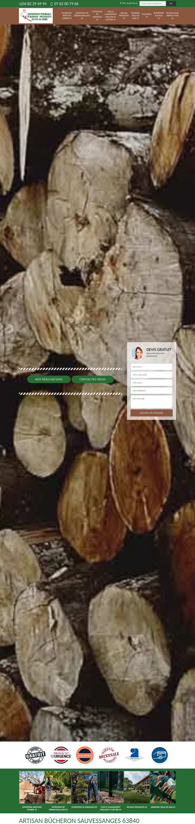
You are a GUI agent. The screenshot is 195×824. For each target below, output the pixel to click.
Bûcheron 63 (147, 15)
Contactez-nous (93, 379)
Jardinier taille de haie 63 (135, 15)
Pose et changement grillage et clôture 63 (111, 15)
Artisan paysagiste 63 (124, 15)
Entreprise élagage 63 (159, 15)
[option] (97, 412)
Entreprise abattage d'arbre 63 (67, 15)
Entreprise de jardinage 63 (97, 15)
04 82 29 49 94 (32, 3)
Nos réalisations (49, 379)
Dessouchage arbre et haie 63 (172, 15)
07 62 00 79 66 (64, 3)
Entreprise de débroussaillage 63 (82, 15)
